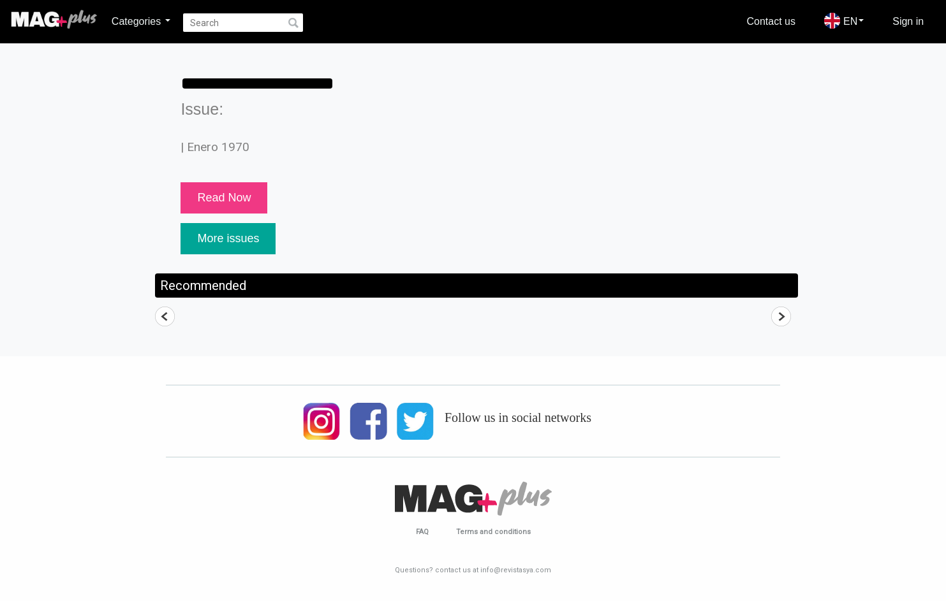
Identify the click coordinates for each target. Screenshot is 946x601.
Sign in (908, 21)
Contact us (771, 21)
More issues (228, 238)
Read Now (224, 197)
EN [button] (844, 21)
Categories (141, 21)
